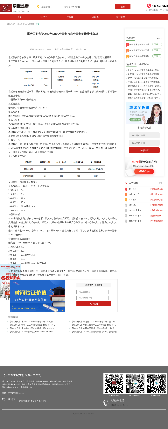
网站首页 (21, 24)
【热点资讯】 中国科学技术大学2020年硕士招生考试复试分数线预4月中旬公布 (105, 328)
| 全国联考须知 (157, 205)
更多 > (161, 183)
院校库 (70, 17)
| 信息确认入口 (157, 200)
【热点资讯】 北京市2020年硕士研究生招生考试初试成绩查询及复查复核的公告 (43, 322)
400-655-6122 (120, 405)
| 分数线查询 (156, 216)
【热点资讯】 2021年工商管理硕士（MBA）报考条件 (94, 332)
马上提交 (94, 304)
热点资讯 (30, 24)
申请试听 (144, 150)
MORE (159, 39)
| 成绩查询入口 (157, 210)
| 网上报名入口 (157, 194)
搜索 (123, 7)
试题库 (95, 17)
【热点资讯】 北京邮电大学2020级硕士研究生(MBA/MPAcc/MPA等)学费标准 (42, 328)
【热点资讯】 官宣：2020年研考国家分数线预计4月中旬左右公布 (37, 325)
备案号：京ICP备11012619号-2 (84, 414)
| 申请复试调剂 (157, 221)
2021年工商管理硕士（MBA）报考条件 (145, 98)
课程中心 (44, 17)
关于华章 (120, 17)
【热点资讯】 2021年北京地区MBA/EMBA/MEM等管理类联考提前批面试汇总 (42, 332)
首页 (19, 17)
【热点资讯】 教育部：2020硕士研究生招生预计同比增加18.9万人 (99, 322)
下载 (157, 44)
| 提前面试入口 (157, 189)
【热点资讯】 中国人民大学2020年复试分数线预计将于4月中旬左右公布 (102, 325)
